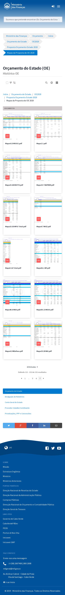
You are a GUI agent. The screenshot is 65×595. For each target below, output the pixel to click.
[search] (46, 83)
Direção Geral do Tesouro (14, 509)
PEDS (5, 528)
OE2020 (37, 94)
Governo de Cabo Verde (13, 518)
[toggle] (10, 83)
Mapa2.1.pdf (41, 143)
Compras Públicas (11, 500)
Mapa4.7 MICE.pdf (43, 226)
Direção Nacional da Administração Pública (22, 495)
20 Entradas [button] (32, 367)
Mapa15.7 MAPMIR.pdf (45, 185)
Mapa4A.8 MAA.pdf (12, 309)
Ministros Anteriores (12, 481)
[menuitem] (32, 391)
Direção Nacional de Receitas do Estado (20, 490)
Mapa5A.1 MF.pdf (43, 268)
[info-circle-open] (52, 83)
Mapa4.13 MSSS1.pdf (13, 143)
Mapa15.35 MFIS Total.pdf (15, 226)
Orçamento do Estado (21, 94)
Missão (6, 467)
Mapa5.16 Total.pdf (13, 268)
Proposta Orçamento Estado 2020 (21, 97)
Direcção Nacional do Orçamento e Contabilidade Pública (28, 504)
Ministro (6, 476)
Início (5, 94)
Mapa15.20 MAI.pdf (44, 351)
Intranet (7, 537)
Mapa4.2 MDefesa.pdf (14, 351)
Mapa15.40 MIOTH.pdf (14, 185)
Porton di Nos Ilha (11, 533)
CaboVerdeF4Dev (10, 523)
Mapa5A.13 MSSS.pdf (44, 309)
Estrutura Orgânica (11, 471)
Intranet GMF (9, 542)
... (28, 378)
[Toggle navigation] (29, 6)
